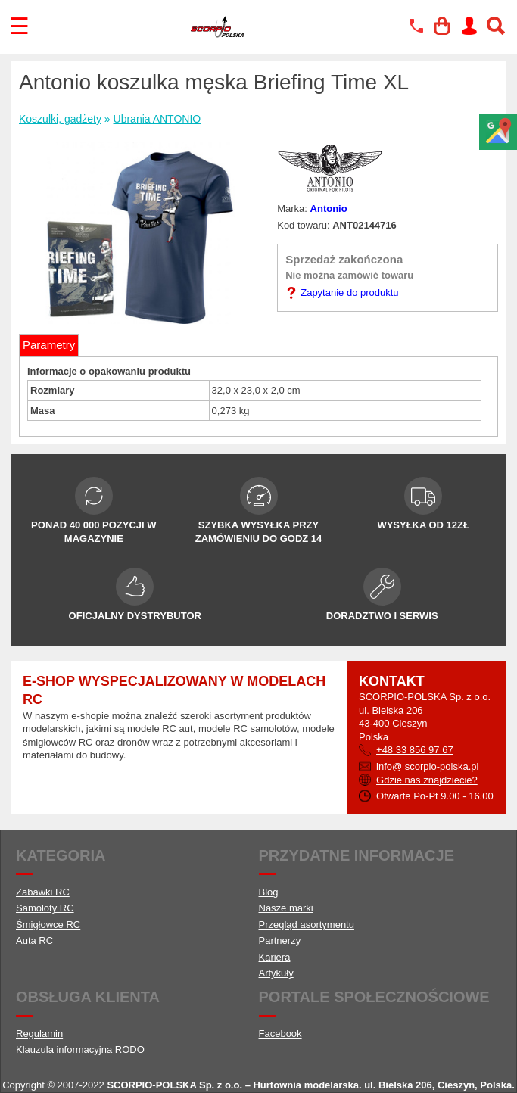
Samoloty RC (45, 908)
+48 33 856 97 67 (414, 749)
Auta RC (34, 940)
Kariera (275, 957)
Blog (269, 892)
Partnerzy (280, 940)
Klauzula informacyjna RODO (80, 1049)
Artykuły (276, 973)
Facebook (280, 1033)
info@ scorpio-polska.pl (427, 766)
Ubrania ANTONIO (157, 119)
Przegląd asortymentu (306, 924)
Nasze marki (286, 908)
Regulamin (39, 1033)
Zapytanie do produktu (349, 292)
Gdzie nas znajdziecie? (427, 780)
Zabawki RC (43, 892)
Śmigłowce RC (48, 924)
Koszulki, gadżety (60, 119)
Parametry (49, 344)
